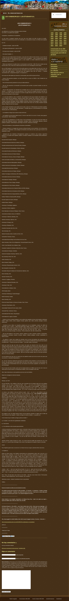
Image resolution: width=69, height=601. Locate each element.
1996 (65, 33)
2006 (56, 38)
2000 (65, 35)
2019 (60, 44)
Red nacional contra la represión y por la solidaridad (57, 74)
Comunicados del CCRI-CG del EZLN (58, 53)
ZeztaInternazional (50, 598)
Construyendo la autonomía (59, 51)
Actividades (54, 66)
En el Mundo (54, 70)
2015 (60, 42)
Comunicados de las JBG (58, 49)
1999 (60, 35)
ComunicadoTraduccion (16, 13)
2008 (65, 38)
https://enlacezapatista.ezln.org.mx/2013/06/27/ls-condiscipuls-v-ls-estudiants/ (18, 522)
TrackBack (22, 548)
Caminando (54, 68)
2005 (52, 38)
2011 (60, 40)
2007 (60, 38)
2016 (65, 42)
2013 (52, 42)
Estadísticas (59, 598)
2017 (52, 44)
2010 (56, 40)
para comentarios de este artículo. (10, 548)
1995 (60, 33)
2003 (60, 36)
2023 (60, 45)
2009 (52, 40)
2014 (56, 42)
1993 (52, 33)
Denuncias (54, 64)
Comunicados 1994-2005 (24, 598)
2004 (65, 36)
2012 (65, 40)
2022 (56, 45)
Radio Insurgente (13, 598)
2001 (52, 36)
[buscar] (58, 15)
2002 (56, 36)
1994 (56, 33)
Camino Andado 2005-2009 (38, 598)
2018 (56, 44)
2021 (52, 45)
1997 (52, 35)
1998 (56, 35)
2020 (65, 44)
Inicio (4, 13)
